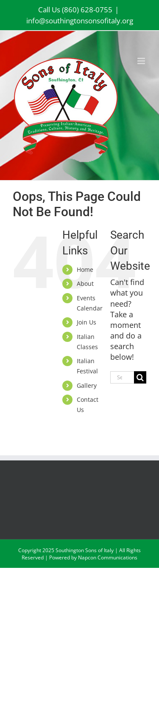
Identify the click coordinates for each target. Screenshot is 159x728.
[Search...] (122, 377)
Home (85, 269)
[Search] (140, 377)
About (85, 283)
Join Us (86, 322)
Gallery (87, 385)
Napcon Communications (107, 557)
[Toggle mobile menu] (141, 60)
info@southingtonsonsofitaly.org (79, 20)
